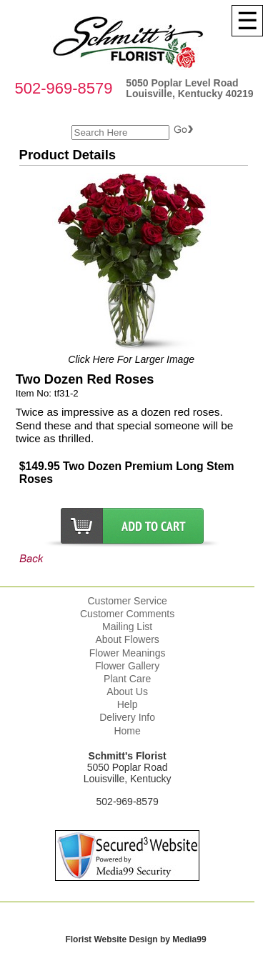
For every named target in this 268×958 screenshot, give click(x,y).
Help (127, 704)
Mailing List (127, 626)
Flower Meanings (127, 653)
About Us (127, 691)
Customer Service (127, 601)
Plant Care (127, 678)
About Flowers (127, 639)
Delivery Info (127, 717)
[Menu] (247, 21)
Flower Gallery (127, 666)
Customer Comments (127, 613)
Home (127, 731)
